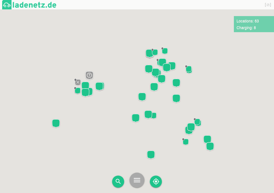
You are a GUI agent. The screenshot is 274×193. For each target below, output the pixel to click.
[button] (135, 118)
